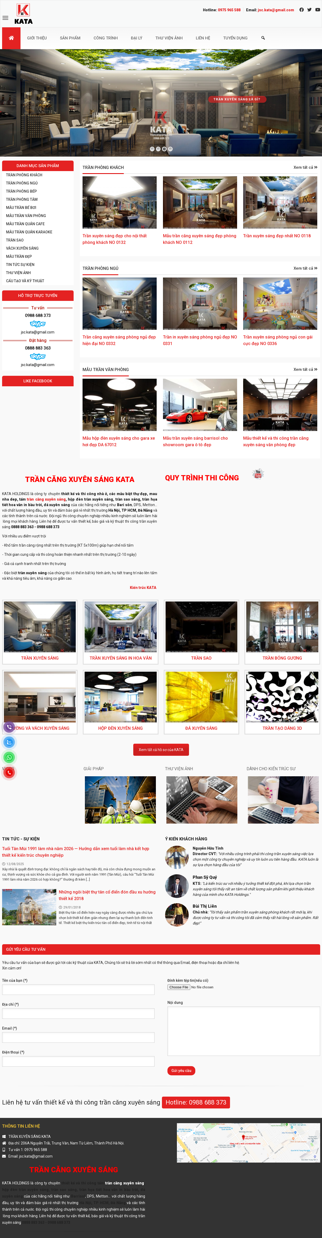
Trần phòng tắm (22, 199)
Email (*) (9, 1028)
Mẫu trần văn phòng (106, 369)
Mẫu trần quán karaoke (29, 232)
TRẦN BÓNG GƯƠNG (282, 658)
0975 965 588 (229, 10)
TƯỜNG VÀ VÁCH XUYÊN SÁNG (39, 728)
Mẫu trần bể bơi (21, 208)
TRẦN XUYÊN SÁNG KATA (29, 1136)
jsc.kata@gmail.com (276, 10)
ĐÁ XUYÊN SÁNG (201, 728)
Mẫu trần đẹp (19, 256)
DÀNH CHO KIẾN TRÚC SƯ (271, 768)
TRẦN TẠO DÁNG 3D (282, 728)
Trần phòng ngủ (100, 268)
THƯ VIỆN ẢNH (18, 273)
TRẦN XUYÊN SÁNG (40, 658)
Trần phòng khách (103, 167)
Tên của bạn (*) (15, 980)
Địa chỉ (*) (10, 1004)
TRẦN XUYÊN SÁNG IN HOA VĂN (121, 658)
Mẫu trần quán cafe (25, 224)
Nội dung (175, 1002)
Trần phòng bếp (21, 191)
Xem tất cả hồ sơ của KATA (161, 750)
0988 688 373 (38, 315)
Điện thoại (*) (13, 1052)
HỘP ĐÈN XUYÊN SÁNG (120, 728)
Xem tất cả (306, 167)
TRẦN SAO (15, 240)
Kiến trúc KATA (143, 587)
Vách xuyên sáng (22, 248)
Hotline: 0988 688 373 (196, 1102)
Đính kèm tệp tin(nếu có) (187, 980)
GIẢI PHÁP (94, 768)
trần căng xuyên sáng (46, 499)
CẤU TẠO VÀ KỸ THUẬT (25, 281)
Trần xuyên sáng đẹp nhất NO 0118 (277, 235)
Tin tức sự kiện (20, 265)
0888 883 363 (38, 348)
